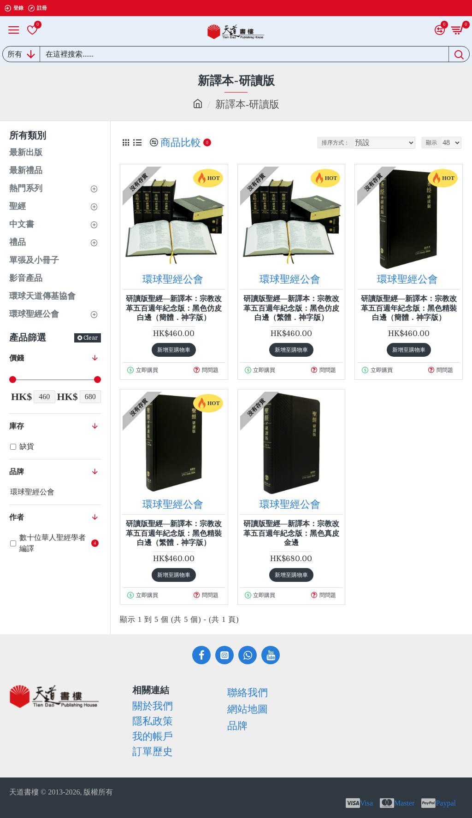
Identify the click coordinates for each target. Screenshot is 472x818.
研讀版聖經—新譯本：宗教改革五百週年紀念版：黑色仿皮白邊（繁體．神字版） (291, 308)
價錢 (16, 358)
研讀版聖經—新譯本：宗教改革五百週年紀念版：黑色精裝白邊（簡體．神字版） (409, 308)
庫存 (16, 426)
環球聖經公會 (172, 279)
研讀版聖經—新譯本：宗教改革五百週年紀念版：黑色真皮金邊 (291, 533)
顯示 (431, 142)
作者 (16, 517)
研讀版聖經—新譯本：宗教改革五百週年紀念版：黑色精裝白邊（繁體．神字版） (174, 533)
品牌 (16, 472)
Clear (90, 338)
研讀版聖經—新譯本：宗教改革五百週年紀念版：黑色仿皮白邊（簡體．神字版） (174, 308)
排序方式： (335, 142)
